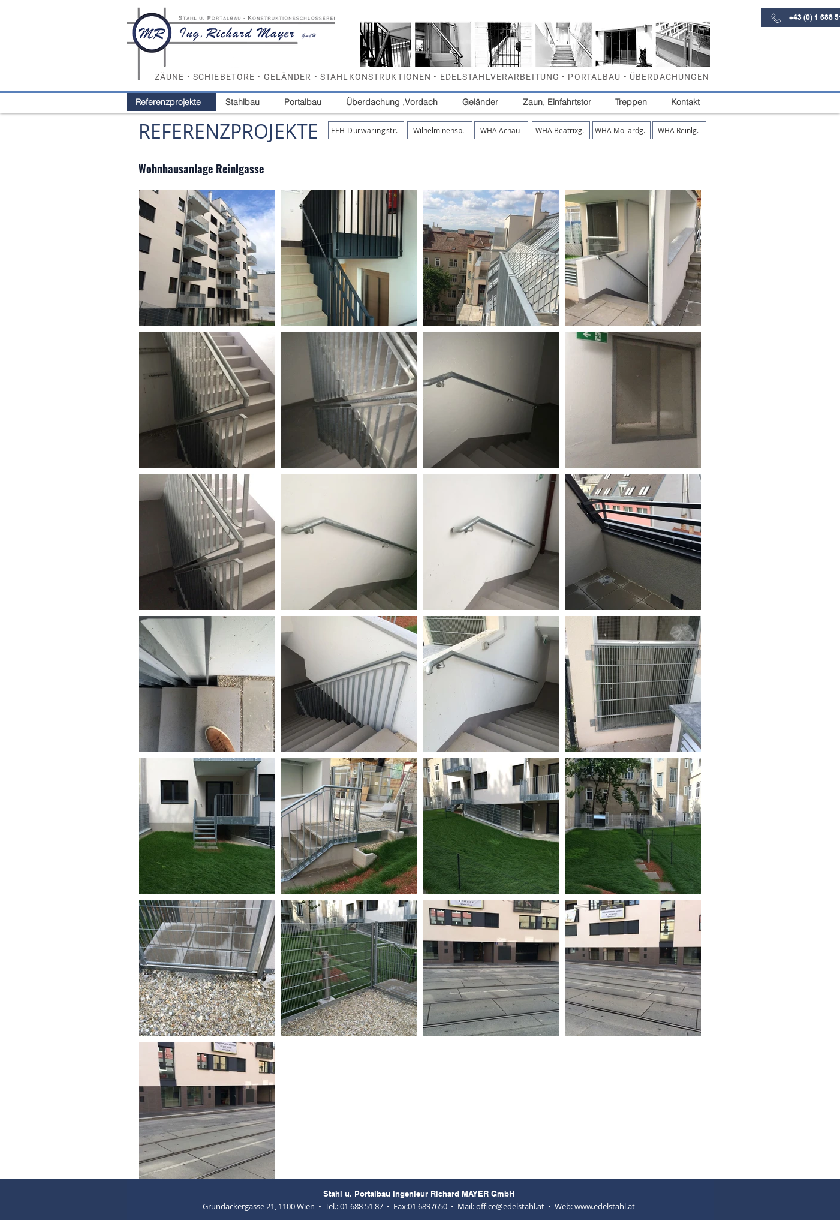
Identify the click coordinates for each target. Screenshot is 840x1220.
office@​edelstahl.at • (515, 1206)
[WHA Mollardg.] (621, 130)
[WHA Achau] (501, 130)
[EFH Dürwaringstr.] (366, 130)
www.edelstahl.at (604, 1206)
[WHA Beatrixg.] (561, 130)
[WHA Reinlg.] (679, 130)
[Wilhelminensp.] (439, 130)
